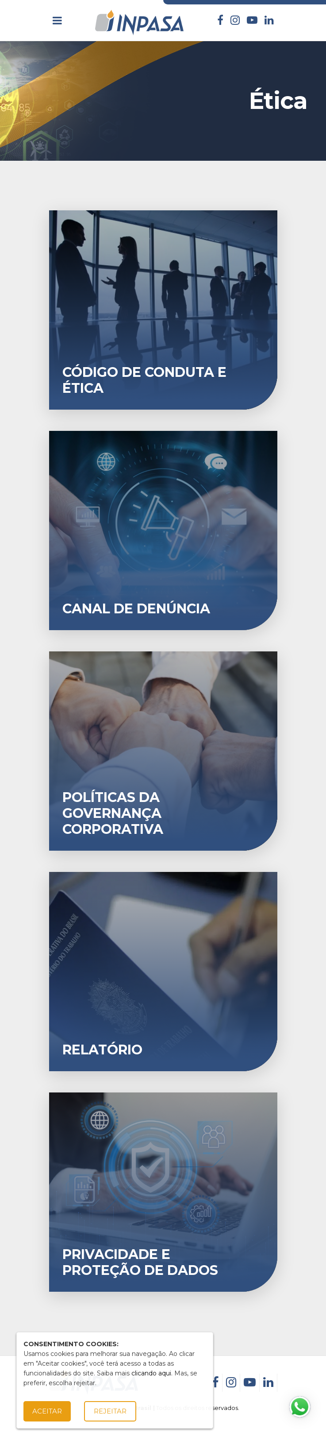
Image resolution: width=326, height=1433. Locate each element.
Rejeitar (110, 1411)
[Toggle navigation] (57, 20)
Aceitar (47, 1411)
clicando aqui (151, 1373)
